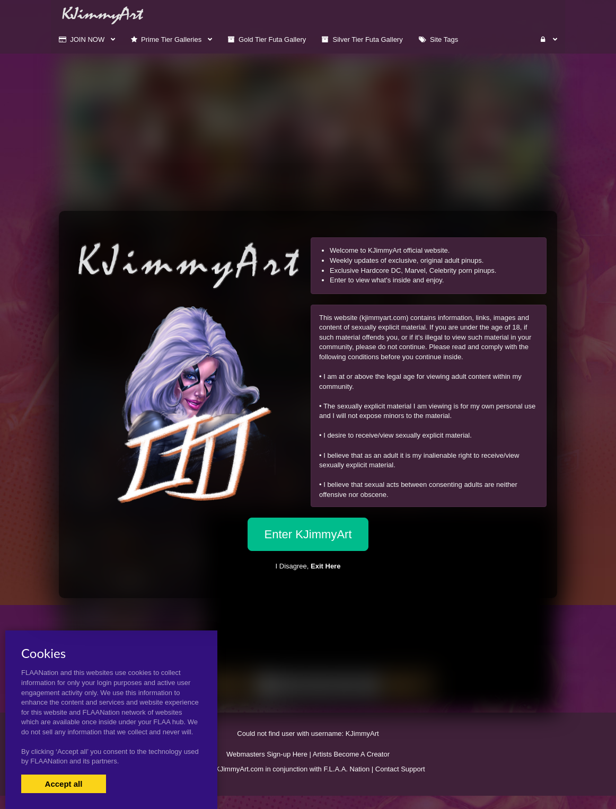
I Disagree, (308, 566)
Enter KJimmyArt (307, 534)
